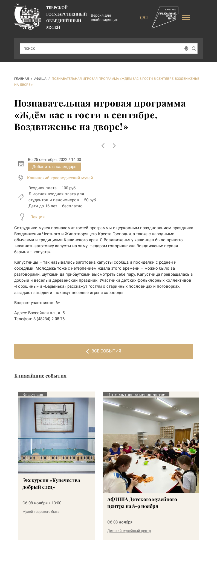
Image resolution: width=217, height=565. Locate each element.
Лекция (37, 216)
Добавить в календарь (54, 166)
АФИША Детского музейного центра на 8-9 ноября (142, 502)
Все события (103, 351)
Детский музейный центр (129, 531)
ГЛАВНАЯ (21, 79)
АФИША (40, 79)
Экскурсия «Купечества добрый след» (51, 483)
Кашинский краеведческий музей (60, 177)
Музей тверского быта (40, 512)
